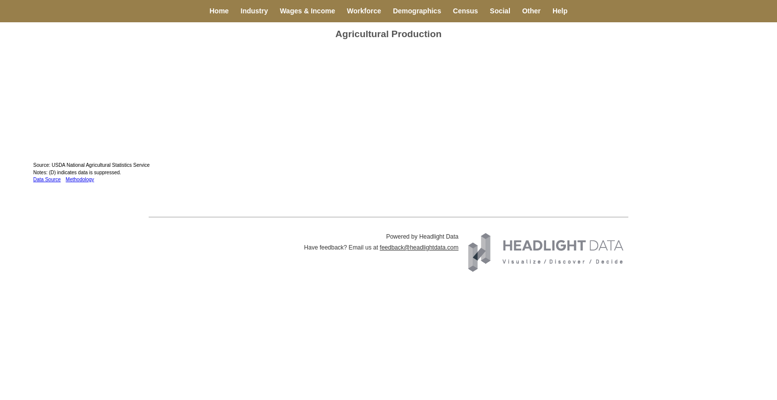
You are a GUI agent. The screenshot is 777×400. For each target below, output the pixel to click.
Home (219, 11)
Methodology (80, 179)
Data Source (47, 179)
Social (500, 11)
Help (560, 11)
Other (531, 11)
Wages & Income (307, 11)
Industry (254, 11)
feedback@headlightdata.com (419, 247)
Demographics (417, 11)
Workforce (364, 11)
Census (465, 11)
